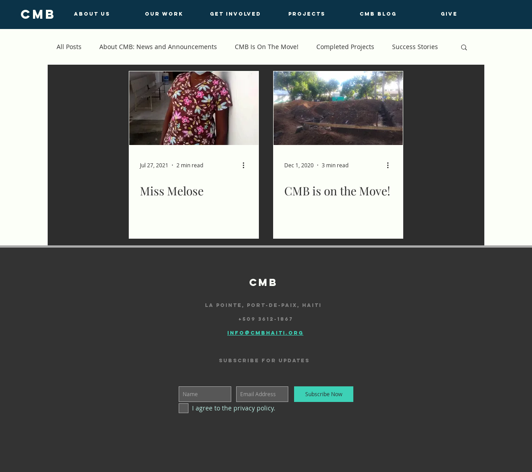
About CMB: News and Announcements (158, 46)
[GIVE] (449, 14)
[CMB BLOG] (377, 14)
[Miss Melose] (193, 108)
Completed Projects (345, 46)
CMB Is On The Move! (267, 46)
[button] (464, 48)
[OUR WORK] (164, 14)
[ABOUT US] (92, 14)
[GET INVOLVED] (235, 14)
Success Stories (415, 46)
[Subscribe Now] (323, 394)
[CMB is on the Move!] (338, 108)
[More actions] (246, 165)
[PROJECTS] (306, 14)
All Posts (69, 46)
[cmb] (38, 14)
